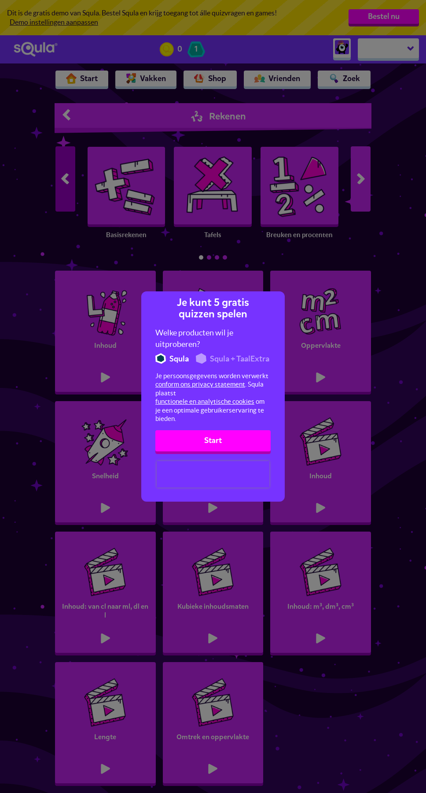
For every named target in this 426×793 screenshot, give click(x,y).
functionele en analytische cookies (204, 401)
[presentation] (213, 474)
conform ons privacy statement (200, 384)
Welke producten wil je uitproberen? (194, 338)
